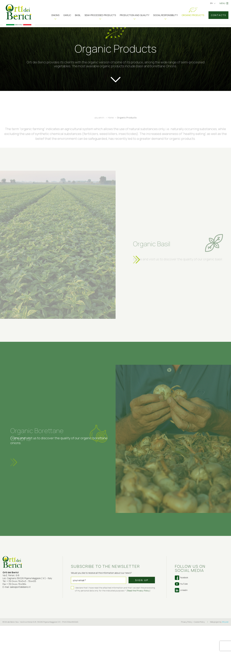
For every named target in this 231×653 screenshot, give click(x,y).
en (211, 3)
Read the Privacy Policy (138, 617)
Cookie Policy (199, 649)
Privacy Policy (186, 649)
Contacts (218, 15)
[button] (55, 16)
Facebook (181, 605)
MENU (224, 3)
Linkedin (181, 617)
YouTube (181, 611)
